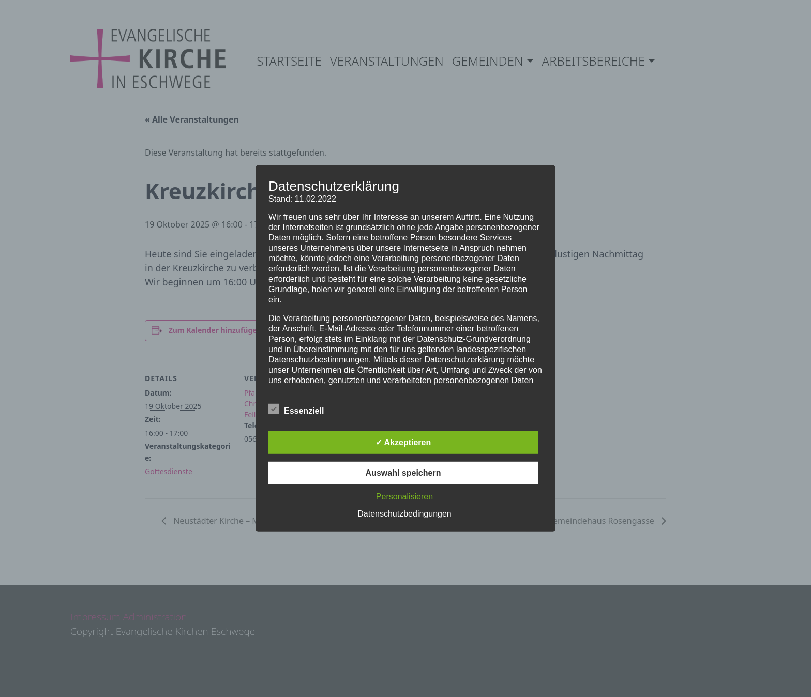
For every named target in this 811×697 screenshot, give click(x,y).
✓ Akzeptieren (403, 442)
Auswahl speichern (403, 472)
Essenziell (296, 409)
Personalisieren (404, 496)
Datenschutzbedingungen (404, 513)
